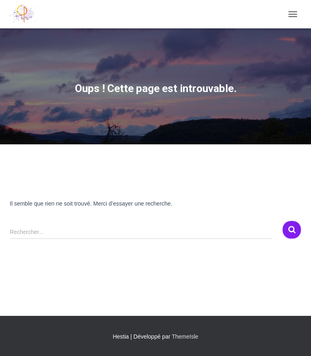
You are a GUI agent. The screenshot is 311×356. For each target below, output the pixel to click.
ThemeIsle (185, 336)
